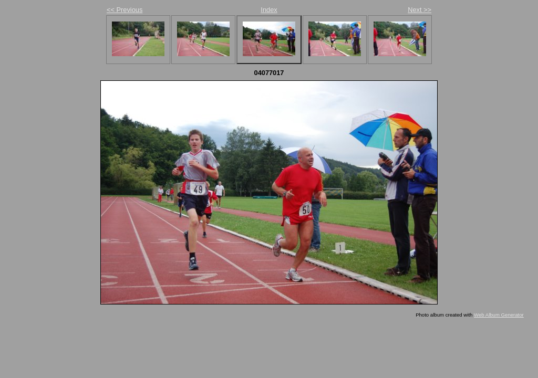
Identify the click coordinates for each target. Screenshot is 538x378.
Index (269, 10)
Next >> (419, 10)
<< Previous (124, 10)
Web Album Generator (499, 315)
